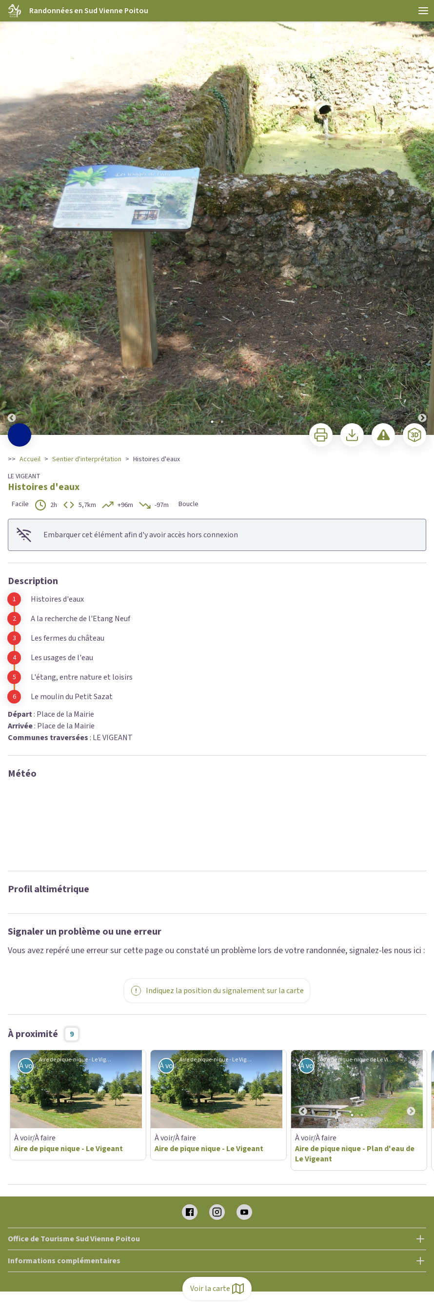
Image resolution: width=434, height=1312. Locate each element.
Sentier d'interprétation (86, 459)
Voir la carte (217, 1288)
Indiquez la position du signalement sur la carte (217, 991)
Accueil (30, 459)
